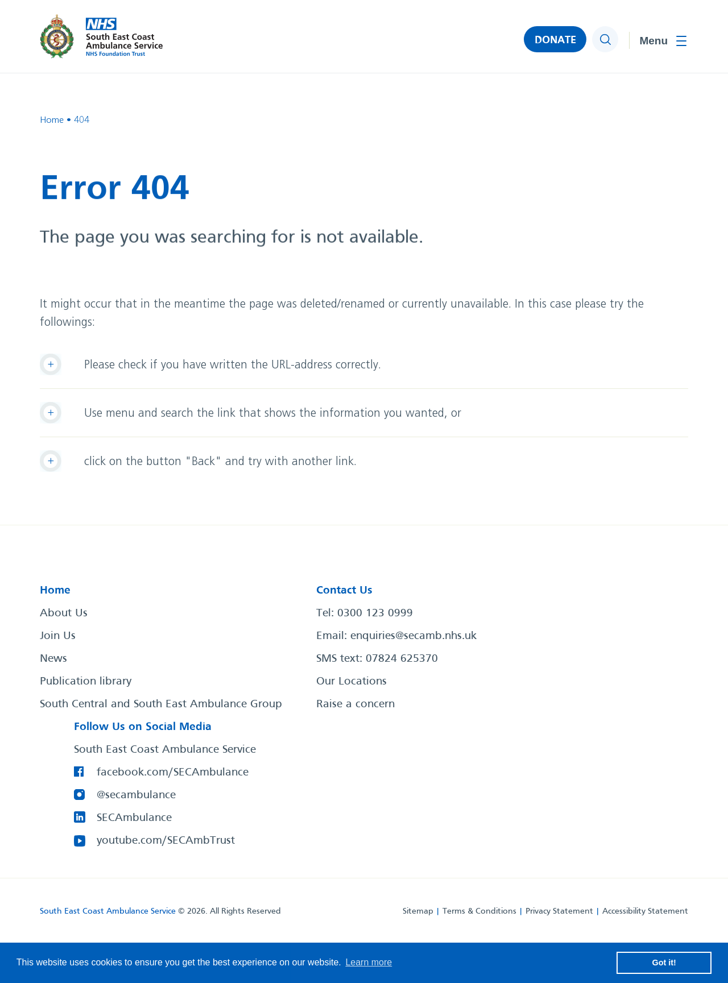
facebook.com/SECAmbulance (173, 773)
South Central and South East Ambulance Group (161, 704)
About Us (64, 613)
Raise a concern (355, 704)
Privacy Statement (559, 911)
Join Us (58, 636)
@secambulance (136, 795)
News (53, 659)
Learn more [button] (368, 962)
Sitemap (418, 911)
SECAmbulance (134, 818)
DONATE (555, 40)
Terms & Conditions (479, 911)
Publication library (85, 682)
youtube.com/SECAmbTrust (166, 841)
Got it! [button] (664, 962)
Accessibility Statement (645, 911)
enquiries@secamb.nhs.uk (413, 636)
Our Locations (351, 682)
